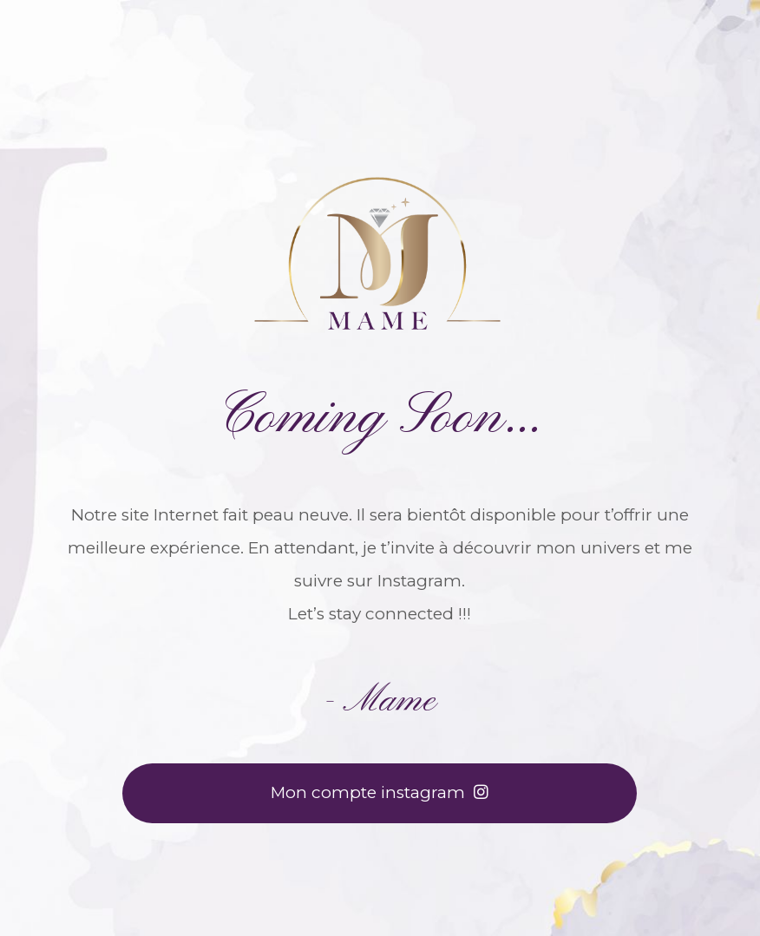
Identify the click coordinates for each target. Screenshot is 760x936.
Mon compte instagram (379, 792)
